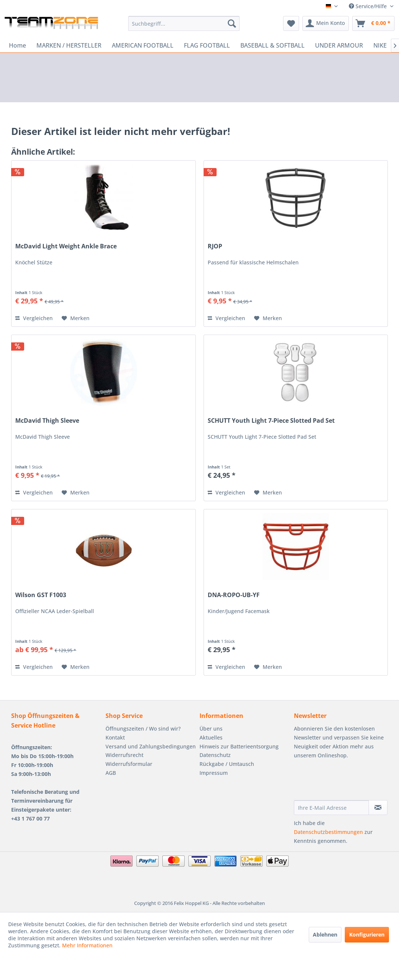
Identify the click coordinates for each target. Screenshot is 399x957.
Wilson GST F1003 (40, 595)
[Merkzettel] (291, 23)
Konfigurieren (367, 934)
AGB (111, 772)
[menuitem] (184, 23)
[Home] (17, 45)
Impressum (214, 772)
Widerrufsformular (129, 763)
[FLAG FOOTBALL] (207, 45)
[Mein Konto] (325, 23)
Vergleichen (34, 318)
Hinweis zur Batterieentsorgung (239, 746)
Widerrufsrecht (124, 754)
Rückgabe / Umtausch (227, 763)
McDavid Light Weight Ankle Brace (66, 246)
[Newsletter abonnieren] (378, 807)
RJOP (215, 246)
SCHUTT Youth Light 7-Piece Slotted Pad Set (271, 421)
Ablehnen (325, 934)
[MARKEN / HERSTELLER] (69, 45)
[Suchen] (232, 23)
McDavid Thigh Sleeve (47, 421)
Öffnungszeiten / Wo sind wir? (143, 728)
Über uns (211, 728)
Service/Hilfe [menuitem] (368, 6)
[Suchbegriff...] (184, 23)
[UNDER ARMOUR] (339, 45)
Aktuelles (211, 737)
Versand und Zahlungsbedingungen (151, 746)
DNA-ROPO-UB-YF (234, 595)
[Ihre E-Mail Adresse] (331, 807)
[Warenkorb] (373, 23)
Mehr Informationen (87, 945)
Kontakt (115, 737)
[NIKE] (380, 45)
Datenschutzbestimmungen (328, 831)
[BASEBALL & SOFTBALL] (272, 45)
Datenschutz (215, 754)
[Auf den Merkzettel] (76, 318)
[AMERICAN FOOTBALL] (143, 45)
